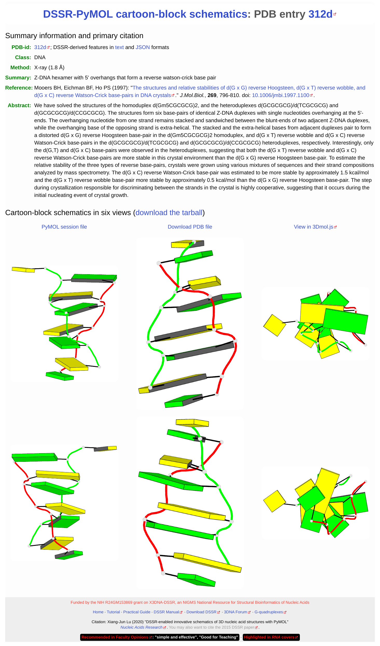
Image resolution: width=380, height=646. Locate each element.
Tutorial (113, 612)
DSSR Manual (166, 612)
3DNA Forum (235, 612)
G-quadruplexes (268, 612)
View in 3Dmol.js (313, 227)
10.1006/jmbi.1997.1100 (280, 95)
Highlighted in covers (269, 637)
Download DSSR (201, 612)
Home (98, 612)
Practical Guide (136, 612)
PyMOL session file (64, 227)
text (119, 47)
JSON (143, 47)
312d (320, 14)
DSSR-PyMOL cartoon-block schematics (145, 14)
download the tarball (169, 213)
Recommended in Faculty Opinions (114, 637)
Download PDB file (190, 227)
